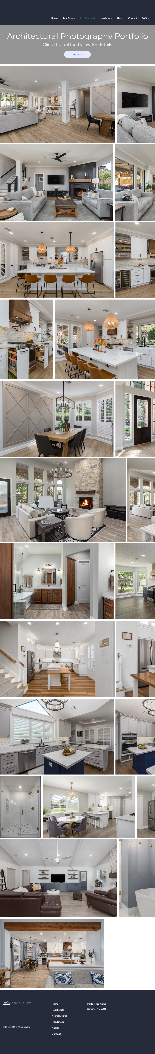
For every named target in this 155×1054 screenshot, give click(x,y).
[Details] (77, 54)
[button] (68, 18)
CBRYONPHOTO (22, 1003)
